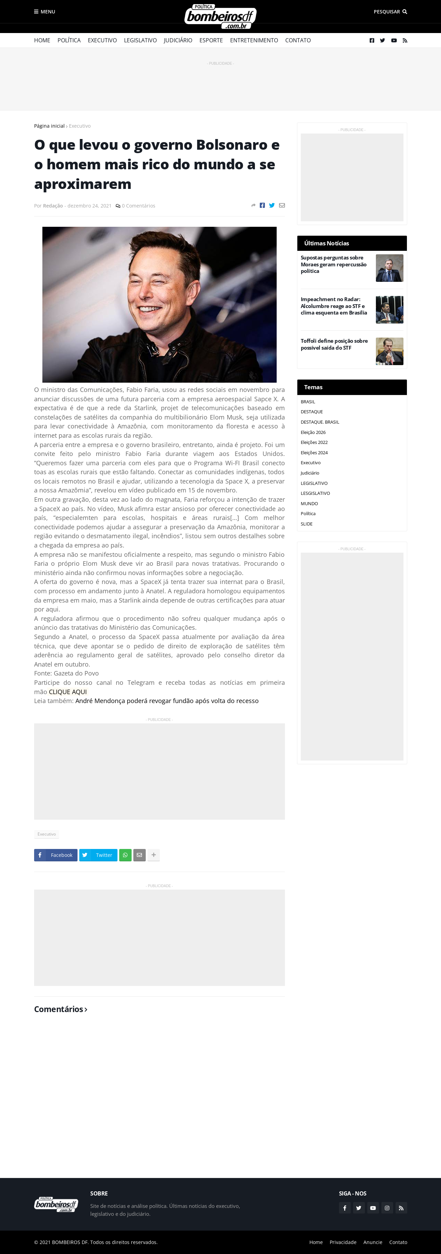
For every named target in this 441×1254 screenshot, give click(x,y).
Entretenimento (254, 40)
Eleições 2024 (314, 452)
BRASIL (308, 401)
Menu (48, 11)
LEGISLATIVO (314, 483)
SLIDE (306, 524)
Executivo (102, 40)
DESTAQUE (312, 411)
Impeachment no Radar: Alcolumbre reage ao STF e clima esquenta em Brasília (334, 306)
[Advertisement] (220, 82)
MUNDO (309, 503)
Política (69, 40)
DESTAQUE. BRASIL (320, 422)
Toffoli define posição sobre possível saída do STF (334, 344)
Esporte (211, 40)
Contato (298, 40)
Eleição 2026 (313, 432)
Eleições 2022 (314, 442)
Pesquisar (387, 11)
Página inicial (49, 126)
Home (42, 40)
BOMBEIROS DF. (70, 1242)
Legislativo (140, 40)
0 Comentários (138, 205)
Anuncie (372, 1242)
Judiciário (178, 40)
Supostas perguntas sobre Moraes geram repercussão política (334, 264)
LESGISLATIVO (315, 493)
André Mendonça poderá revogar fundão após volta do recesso (167, 701)
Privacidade (343, 1242)
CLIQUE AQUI (69, 692)
